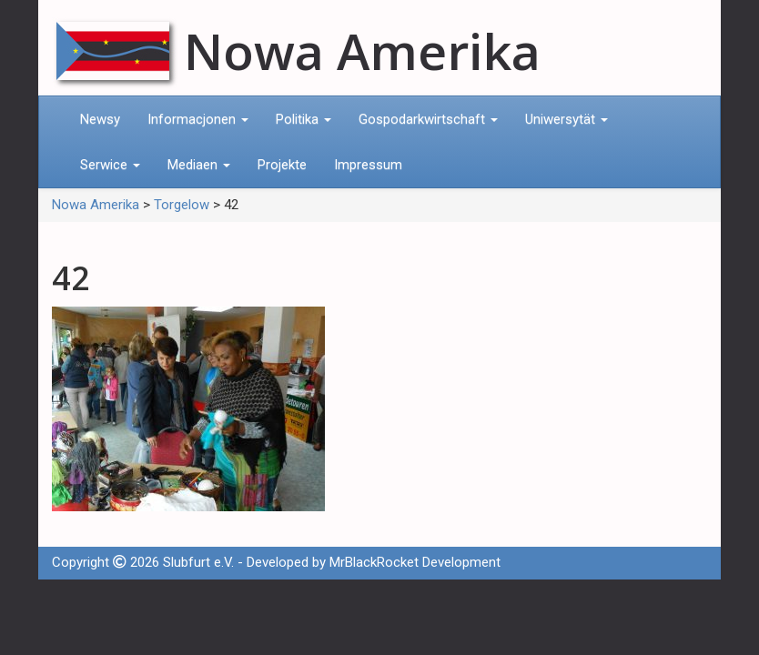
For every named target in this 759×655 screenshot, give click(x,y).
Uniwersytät (566, 119)
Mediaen (198, 164)
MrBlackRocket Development (415, 562)
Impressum (368, 164)
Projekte (282, 164)
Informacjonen (197, 119)
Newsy (100, 119)
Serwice (110, 164)
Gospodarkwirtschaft (428, 119)
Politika (303, 119)
